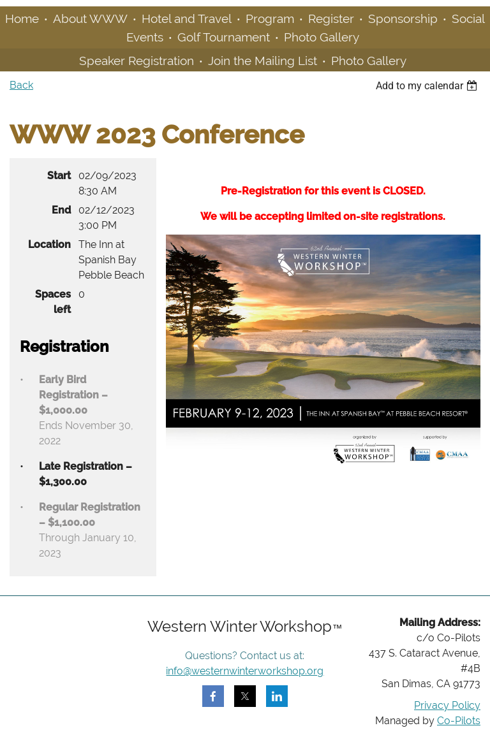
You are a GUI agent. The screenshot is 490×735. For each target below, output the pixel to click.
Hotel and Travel (187, 18)
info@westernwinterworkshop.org (244, 671)
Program (270, 18)
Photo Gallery (321, 37)
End (61, 210)
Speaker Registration (136, 61)
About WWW (90, 18)
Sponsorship (403, 18)
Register (331, 18)
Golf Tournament (223, 37)
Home (22, 18)
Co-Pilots (458, 721)
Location (49, 244)
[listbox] (428, 86)
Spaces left (53, 302)
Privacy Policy (447, 705)
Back (21, 85)
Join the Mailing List (262, 61)
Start (59, 176)
